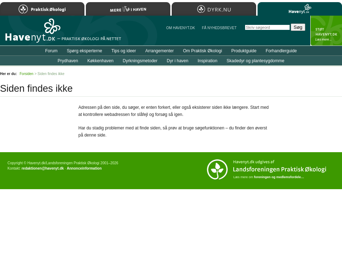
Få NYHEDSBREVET (219, 28)
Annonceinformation (84, 168)
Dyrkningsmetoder (140, 60)
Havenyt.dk (300, 9)
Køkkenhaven (100, 60)
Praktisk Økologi (42, 9)
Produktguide (243, 50)
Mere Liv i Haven (128, 9)
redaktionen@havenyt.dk (42, 168)
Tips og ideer (124, 50)
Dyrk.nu (214, 9)
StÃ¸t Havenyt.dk (326, 31)
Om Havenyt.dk (180, 28)
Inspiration (207, 60)
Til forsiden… (31, 33)
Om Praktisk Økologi (202, 50)
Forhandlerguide (281, 50)
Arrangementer (159, 50)
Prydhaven (68, 60)
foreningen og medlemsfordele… (279, 177)
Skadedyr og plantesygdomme (255, 60)
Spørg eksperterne (84, 50)
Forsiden (26, 74)
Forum (51, 50)
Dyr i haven (177, 60)
